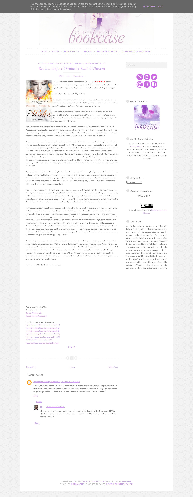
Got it (160, 6)
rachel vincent (63, 63)
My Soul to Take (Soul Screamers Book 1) (42, 328)
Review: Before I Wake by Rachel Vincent (72, 68)
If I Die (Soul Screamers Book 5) (39, 340)
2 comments (78, 76)
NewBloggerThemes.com (119, 484)
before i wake (45, 63)
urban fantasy (93, 63)
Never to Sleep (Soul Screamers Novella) (42, 343)
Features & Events (107, 51)
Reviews (88, 51)
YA (104, 63)
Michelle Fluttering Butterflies (46, 381)
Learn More (149, 6)
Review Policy (71, 51)
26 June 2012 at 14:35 (55, 406)
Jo (41, 406)
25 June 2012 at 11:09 (70, 381)
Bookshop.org (136, 146)
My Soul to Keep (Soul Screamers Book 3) (43, 334)
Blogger (126, 481)
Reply (35, 395)
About (55, 51)
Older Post (113, 367)
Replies (39, 401)
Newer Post (31, 367)
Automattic (77, 484)
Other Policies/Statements (136, 51)
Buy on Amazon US (33, 313)
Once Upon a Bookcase (94, 481)
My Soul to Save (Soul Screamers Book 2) (42, 331)
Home (44, 51)
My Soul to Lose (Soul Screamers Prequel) (43, 325)
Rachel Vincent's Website (36, 316)
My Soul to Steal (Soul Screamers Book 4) (43, 337)
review (78, 63)
